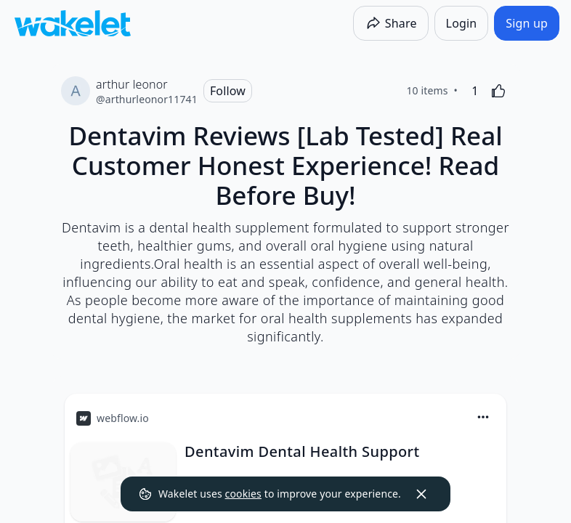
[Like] (498, 90)
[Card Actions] (483, 417)
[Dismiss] (421, 494)
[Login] (461, 23)
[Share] (391, 23)
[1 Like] (475, 90)
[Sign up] (526, 23)
